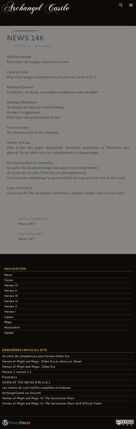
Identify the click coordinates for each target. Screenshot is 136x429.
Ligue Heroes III (25, 30)
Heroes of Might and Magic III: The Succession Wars (38, 398)
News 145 (68, 221)
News (8, 275)
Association (12, 327)
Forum (8, 280)
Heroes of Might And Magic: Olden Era (28, 366)
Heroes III (11, 301)
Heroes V (10, 290)
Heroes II (10, 306)
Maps (8, 322)
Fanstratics (9, 377)
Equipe (9, 332)
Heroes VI (11, 285)
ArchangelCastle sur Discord (21, 393)
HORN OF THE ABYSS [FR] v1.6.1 (26, 382)
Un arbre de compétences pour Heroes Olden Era (35, 356)
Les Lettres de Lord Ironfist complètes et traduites (36, 388)
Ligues (8, 317)
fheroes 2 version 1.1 (17, 372)
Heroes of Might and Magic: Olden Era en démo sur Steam (42, 361)
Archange (45, 45)
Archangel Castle (36, 7)
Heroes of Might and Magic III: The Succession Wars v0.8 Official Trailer (52, 403)
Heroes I (10, 311)
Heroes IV (11, 296)
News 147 (68, 236)
